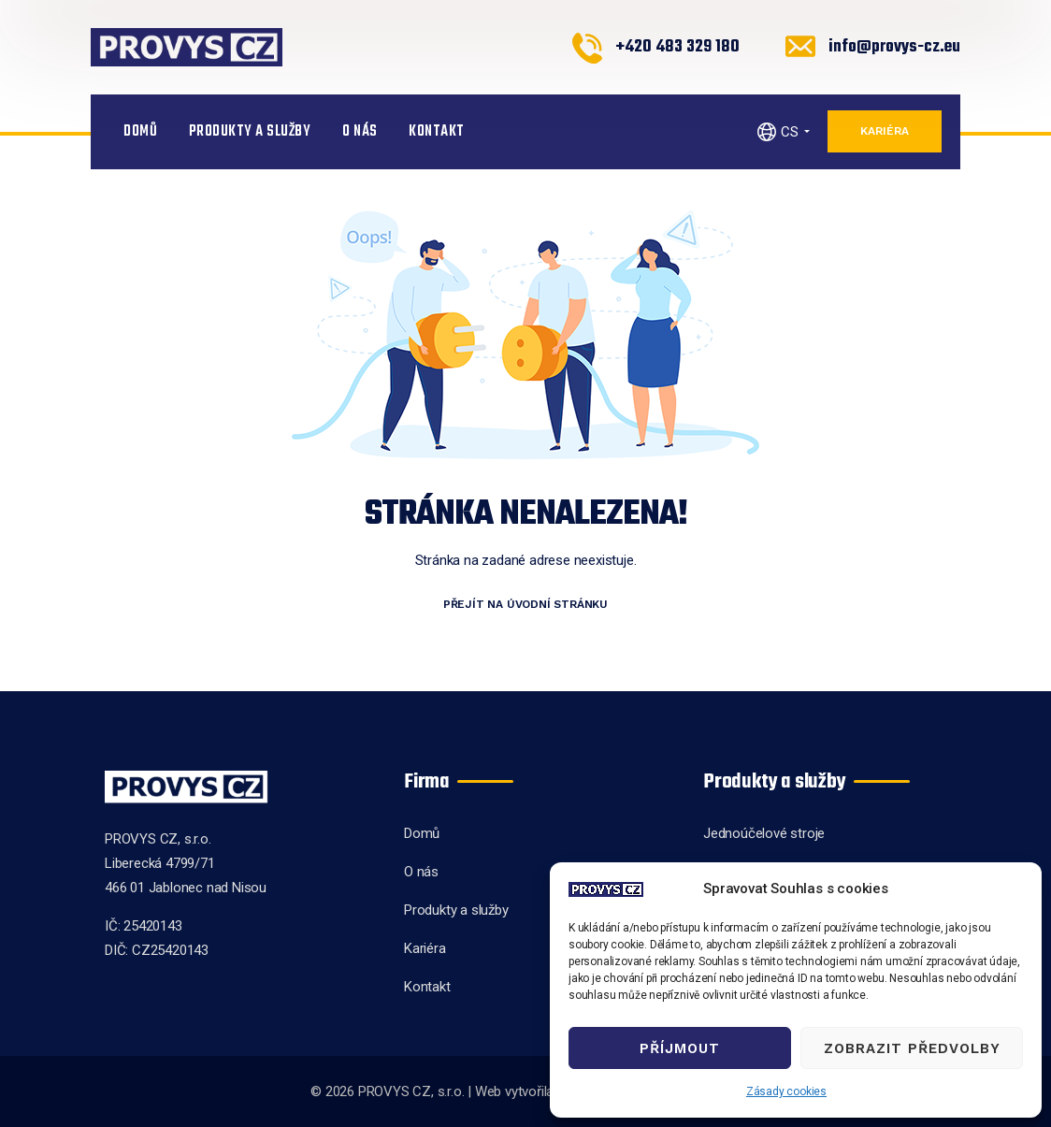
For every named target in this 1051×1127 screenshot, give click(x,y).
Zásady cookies (786, 1091)
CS (790, 131)
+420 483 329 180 (677, 47)
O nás (360, 132)
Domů (140, 132)
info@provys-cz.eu (894, 47)
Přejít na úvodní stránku (525, 604)
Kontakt (437, 132)
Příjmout (680, 1048)
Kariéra (884, 130)
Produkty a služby (250, 132)
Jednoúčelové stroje (764, 833)
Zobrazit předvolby (912, 1048)
